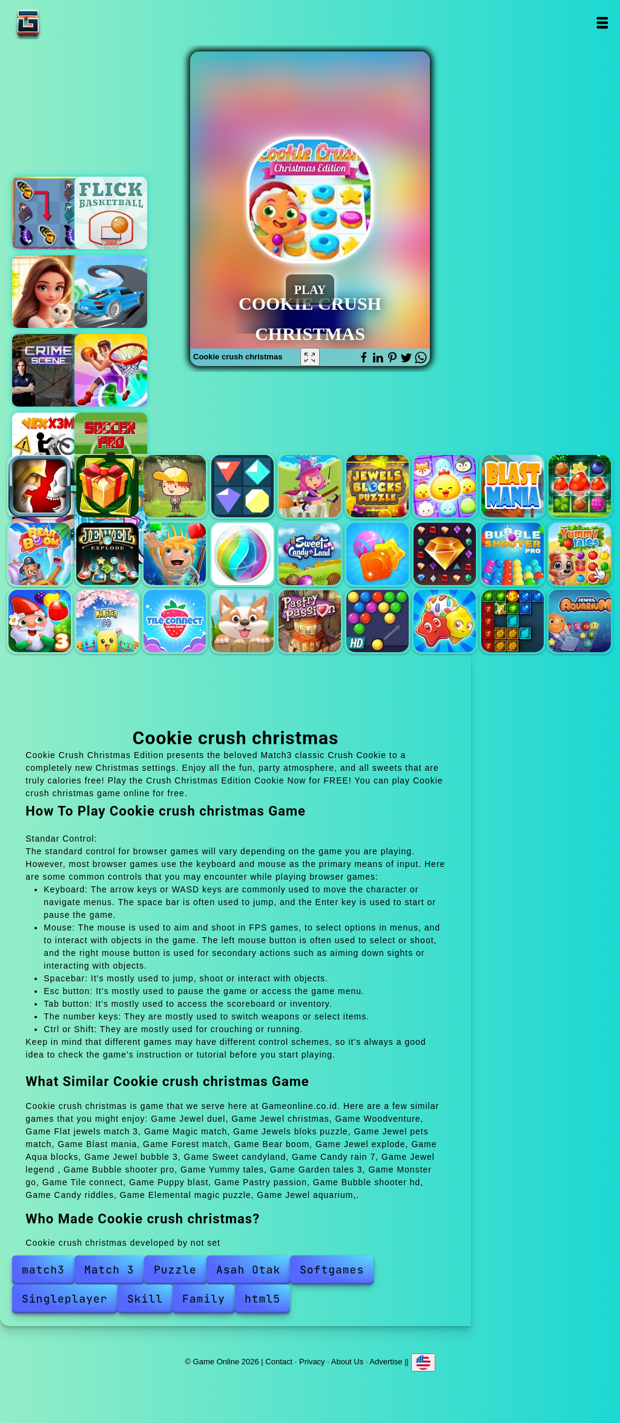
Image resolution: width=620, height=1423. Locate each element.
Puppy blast (242, 621)
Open (602, 22)
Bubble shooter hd (377, 621)
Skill (145, 1299)
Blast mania (512, 486)
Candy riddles (445, 621)
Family (203, 1299)
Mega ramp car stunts (110, 291)
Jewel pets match (445, 486)
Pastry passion (310, 621)
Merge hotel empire (48, 291)
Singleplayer (65, 1299)
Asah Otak (248, 1270)
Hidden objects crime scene (48, 370)
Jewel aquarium (580, 621)
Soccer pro (110, 449)
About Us (347, 1361)
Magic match (310, 486)
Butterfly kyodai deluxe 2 (48, 213)
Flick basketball (110, 213)
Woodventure (174, 486)
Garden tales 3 (39, 621)
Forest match (580, 486)
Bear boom (39, 554)
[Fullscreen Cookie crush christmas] (310, 357)
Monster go (107, 621)
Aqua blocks (174, 554)
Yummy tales (580, 554)
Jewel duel (39, 486)
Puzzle (175, 1270)
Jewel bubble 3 (242, 554)
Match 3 (109, 1270)
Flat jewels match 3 (242, 486)
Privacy (312, 1361)
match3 (43, 1270)
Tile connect (174, 621)
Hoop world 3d (110, 370)
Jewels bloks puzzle (377, 486)
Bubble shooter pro (512, 554)
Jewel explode (107, 554)
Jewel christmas (107, 486)
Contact (278, 1361)
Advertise (385, 1361)
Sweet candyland (310, 554)
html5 (262, 1299)
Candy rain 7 (377, 554)
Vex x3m (48, 449)
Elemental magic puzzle (512, 621)
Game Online (66, 22)
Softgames (332, 1270)
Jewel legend (445, 554)
